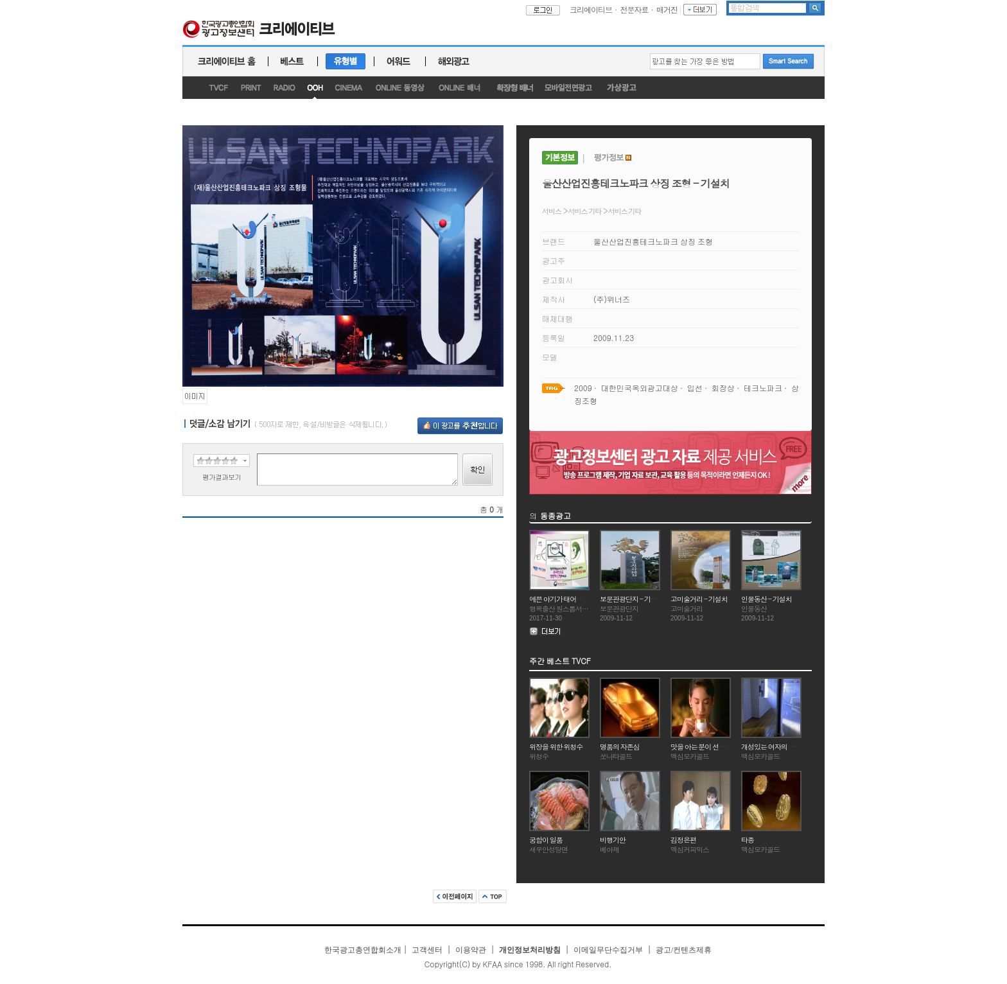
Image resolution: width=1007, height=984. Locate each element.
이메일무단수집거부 (608, 949)
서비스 (551, 211)
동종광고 (555, 515)
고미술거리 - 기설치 (699, 599)
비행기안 (613, 840)
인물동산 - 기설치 (766, 599)
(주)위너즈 (611, 299)
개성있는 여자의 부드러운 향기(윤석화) (796, 746)
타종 (747, 840)
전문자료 (634, 9)
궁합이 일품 (546, 840)
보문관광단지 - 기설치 (631, 599)
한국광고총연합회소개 (362, 949)
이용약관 (470, 949)
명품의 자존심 (620, 746)
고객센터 (427, 949)
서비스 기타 (585, 211)
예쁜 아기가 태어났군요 (562, 599)
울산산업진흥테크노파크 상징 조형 (653, 241)
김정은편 (683, 840)
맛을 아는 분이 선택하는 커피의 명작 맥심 (728, 746)
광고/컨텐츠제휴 (684, 949)
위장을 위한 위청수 (555, 746)
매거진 (667, 9)
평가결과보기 (221, 477)
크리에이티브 (591, 9)
